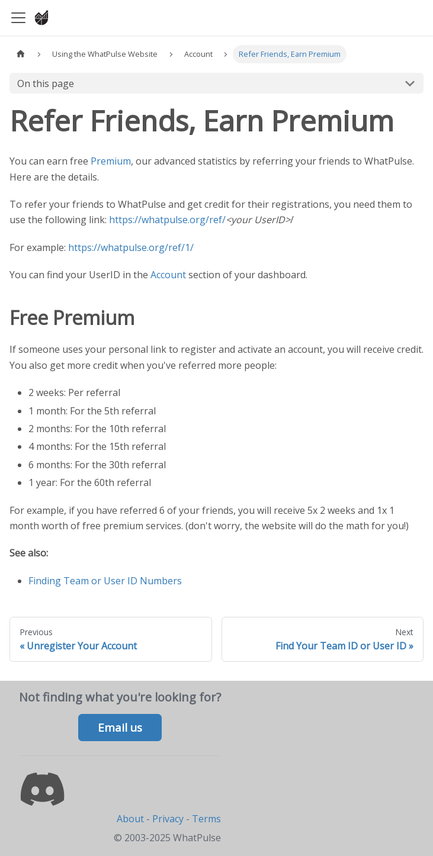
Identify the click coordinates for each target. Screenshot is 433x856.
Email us (120, 727)
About (130, 818)
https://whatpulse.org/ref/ (167, 219)
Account (168, 274)
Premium (111, 161)
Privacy (168, 818)
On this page (45, 83)
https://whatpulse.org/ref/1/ (131, 247)
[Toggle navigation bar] (18, 18)
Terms (206, 818)
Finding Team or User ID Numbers (105, 580)
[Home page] (20, 54)
